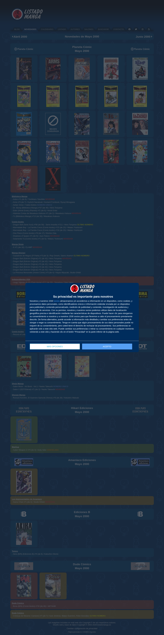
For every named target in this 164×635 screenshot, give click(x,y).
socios (57, 301)
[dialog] (82, 317)
